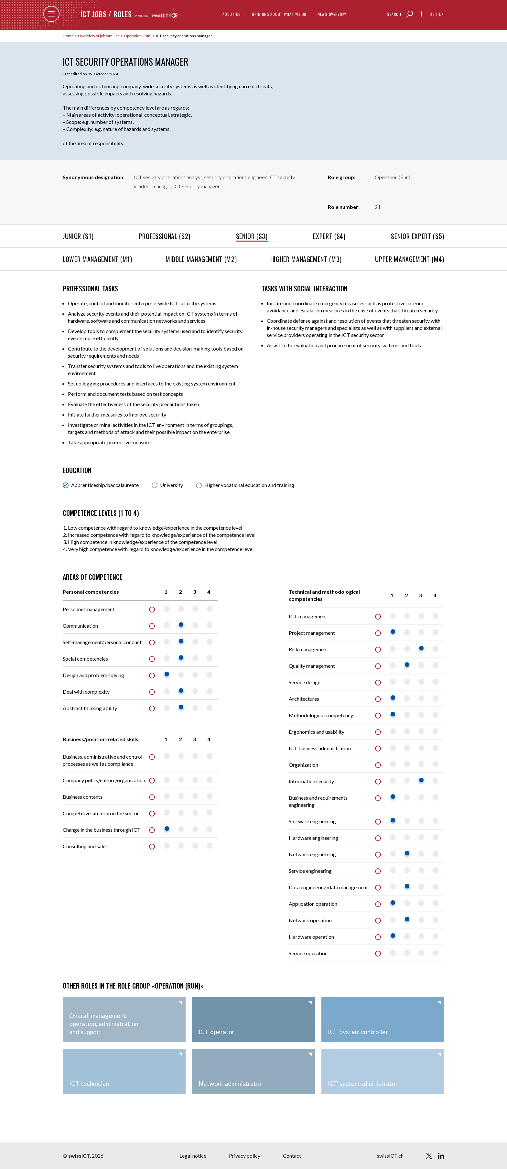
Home (68, 35)
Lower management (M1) (97, 259)
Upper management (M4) (409, 259)
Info (152, 609)
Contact (292, 1156)
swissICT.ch (390, 1156)
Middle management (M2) (201, 259)
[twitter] (429, 1156)
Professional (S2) (164, 236)
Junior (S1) (78, 236)
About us (231, 14)
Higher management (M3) (306, 259)
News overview (332, 14)
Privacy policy (244, 1156)
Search (394, 14)
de (432, 14)
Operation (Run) (138, 35)
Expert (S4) (329, 236)
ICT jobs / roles (106, 14)
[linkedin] (441, 1156)
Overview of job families (99, 35)
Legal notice (192, 1156)
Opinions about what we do (279, 14)
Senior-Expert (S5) (417, 236)
